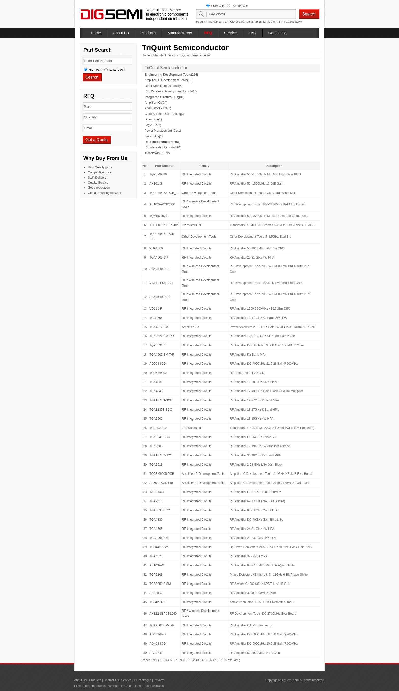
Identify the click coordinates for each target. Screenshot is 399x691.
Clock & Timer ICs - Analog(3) (165, 114)
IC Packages (142, 680)
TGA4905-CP (158, 257)
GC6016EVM (294, 21)
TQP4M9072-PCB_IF (163, 193)
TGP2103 (155, 574)
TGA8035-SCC (159, 510)
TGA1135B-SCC (160, 409)
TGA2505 (155, 318)
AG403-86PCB (159, 269)
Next (228, 660)
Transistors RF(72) (157, 153)
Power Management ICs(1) (163, 130)
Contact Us (277, 33)
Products (148, 33)
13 (197, 660)
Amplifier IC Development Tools (203, 474)
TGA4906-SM (158, 538)
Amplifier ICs (190, 327)
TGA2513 (155, 464)
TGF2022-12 (158, 428)
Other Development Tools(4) (164, 86)
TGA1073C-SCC (160, 455)
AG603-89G (157, 634)
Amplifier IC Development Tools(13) (169, 80)
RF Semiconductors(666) (162, 142)
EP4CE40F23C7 (235, 21)
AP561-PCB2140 (161, 483)
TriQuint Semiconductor (195, 55)
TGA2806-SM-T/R (161, 625)
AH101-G (155, 183)
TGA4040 (155, 391)
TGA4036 (155, 382)
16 (210, 660)
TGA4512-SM (158, 327)
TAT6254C (156, 492)
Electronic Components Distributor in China (103, 686)
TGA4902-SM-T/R (161, 354)
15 (205, 660)
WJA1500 (156, 248)
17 (214, 660)
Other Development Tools (199, 193)
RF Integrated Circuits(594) (163, 147)
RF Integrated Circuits (197, 174)
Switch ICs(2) (154, 136)
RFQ (208, 33)
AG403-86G (157, 643)
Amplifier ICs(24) (156, 102)
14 (201, 660)
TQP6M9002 (158, 373)
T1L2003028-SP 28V (163, 225)
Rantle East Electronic (149, 686)
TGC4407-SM (158, 547)
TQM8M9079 (158, 216)
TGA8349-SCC (159, 437)
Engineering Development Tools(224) (171, 74)
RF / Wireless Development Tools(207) (171, 91)
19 (222, 660)
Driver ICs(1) (153, 119)
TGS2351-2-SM (160, 584)
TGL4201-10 (157, 602)
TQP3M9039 (158, 174)
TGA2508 (155, 446)
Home (96, 33)
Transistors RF (192, 225)
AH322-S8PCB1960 (163, 613)
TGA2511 (155, 501)
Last (235, 660)
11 (188, 660)
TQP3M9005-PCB (161, 474)
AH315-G (155, 593)
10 (184, 660)
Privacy (159, 680)
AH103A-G (156, 565)
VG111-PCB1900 (161, 283)
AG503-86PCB (159, 297)
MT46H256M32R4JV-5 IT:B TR (265, 21)
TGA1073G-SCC (160, 400)
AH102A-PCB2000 (162, 204)
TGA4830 (155, 519)
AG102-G (155, 653)
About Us (121, 33)
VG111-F (155, 308)
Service (230, 33)
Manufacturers (180, 33)
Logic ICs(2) (153, 125)
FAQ (252, 33)
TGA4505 (155, 529)
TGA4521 (155, 556)
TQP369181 (157, 345)
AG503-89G (157, 363)
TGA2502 (155, 419)
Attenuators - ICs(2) (158, 108)
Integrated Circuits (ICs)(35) (164, 97)
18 (218, 660)
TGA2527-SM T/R (161, 336)
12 (193, 660)
